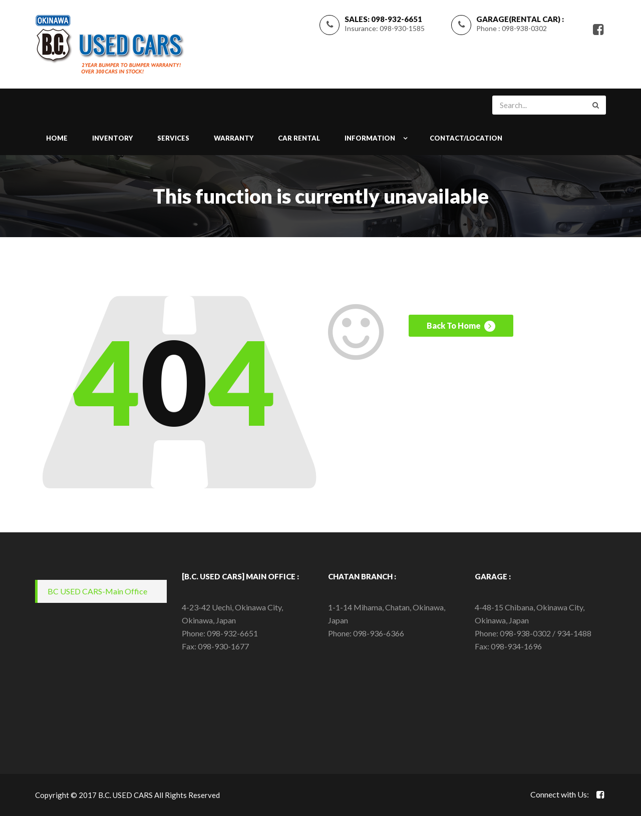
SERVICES (173, 138)
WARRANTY (233, 138)
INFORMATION (370, 138)
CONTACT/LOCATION (466, 138)
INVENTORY (112, 138)
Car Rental (299, 138)
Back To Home (461, 326)
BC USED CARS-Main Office (97, 591)
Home (57, 138)
